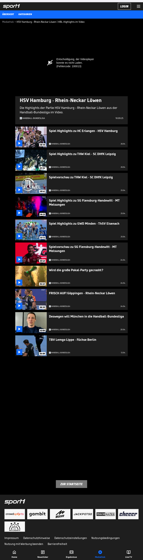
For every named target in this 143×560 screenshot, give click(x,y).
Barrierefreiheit (57, 544)
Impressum (11, 538)
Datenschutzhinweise (36, 538)
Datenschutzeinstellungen (70, 538)
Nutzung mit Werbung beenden (23, 544)
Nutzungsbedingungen (105, 538)
